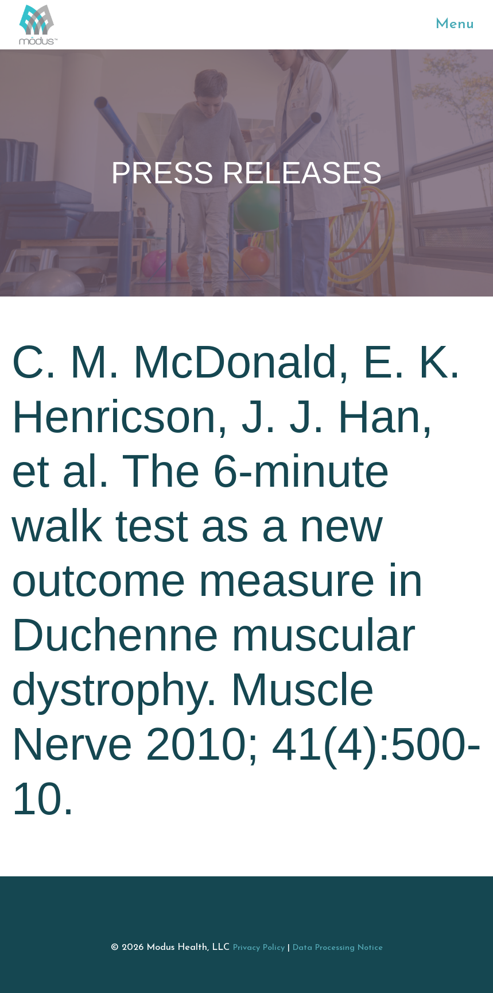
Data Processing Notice (338, 948)
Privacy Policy (259, 948)
